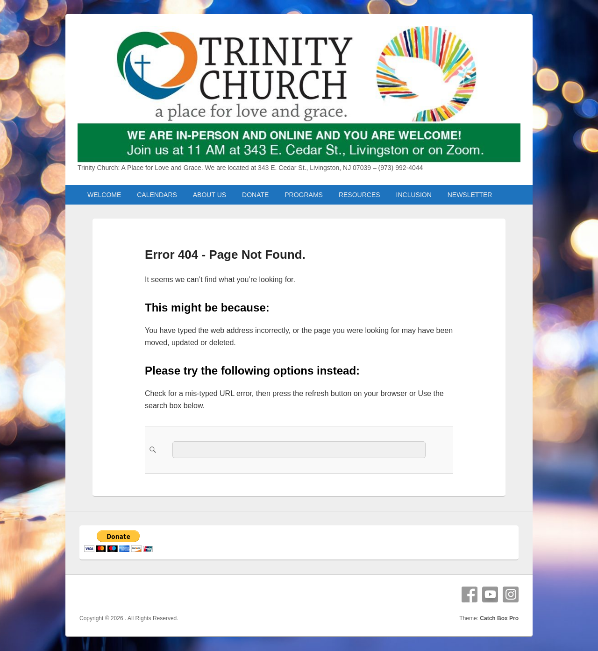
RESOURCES (359, 194)
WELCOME (104, 194)
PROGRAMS (304, 194)
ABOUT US (209, 194)
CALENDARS (157, 194)
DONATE (255, 194)
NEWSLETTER (470, 194)
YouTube (490, 594)
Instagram (511, 594)
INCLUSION (414, 194)
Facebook (469, 594)
